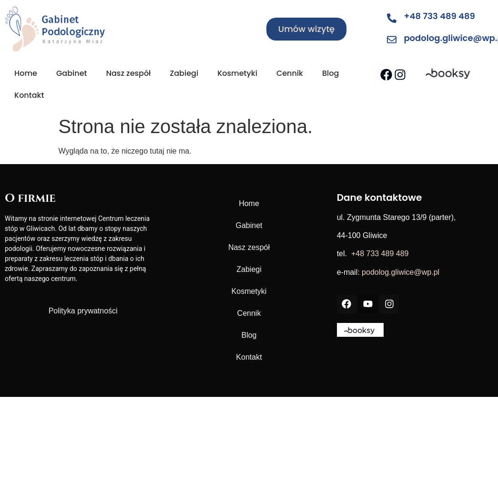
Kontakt (29, 95)
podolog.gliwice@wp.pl (400, 272)
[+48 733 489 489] (391, 18)
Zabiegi (184, 73)
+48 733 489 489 (439, 16)
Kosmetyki (237, 73)
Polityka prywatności (83, 311)
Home (25, 73)
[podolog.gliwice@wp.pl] (391, 39)
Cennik (289, 73)
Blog (330, 73)
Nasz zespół (128, 73)
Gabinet (71, 73)
